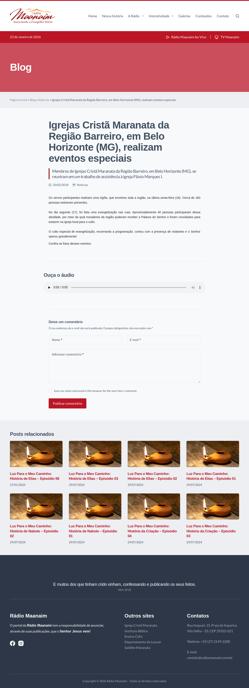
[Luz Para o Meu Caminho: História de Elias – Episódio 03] (95, 454)
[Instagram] (21, 643)
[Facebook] (12, 643)
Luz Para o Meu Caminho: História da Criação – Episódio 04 (154, 531)
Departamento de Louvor (142, 642)
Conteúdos (203, 16)
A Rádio (136, 16)
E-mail (135, 339)
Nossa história (112, 16)
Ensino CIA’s (133, 636)
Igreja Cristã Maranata (140, 625)
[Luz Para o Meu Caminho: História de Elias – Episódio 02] (154, 454)
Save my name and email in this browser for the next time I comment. (95, 390)
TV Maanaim (226, 37)
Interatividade (162, 16)
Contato (223, 16)
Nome (57, 339)
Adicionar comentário (68, 354)
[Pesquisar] (237, 16)
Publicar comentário (67, 403)
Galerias (184, 16)
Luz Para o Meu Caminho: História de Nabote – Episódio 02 (35, 531)
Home (92, 16)
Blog (33, 100)
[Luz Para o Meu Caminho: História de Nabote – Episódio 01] (95, 506)
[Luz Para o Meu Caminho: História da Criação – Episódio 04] (154, 506)
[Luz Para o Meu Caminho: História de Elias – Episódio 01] (212, 454)
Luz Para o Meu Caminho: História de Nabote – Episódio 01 (94, 531)
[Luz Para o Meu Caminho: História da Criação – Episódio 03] (212, 506)
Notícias (43, 100)
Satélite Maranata (137, 648)
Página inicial (18, 100)
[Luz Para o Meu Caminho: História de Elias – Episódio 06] (36, 454)
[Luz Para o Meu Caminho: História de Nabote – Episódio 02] (36, 506)
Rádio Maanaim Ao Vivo (185, 37)
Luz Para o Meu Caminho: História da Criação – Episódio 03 (212, 531)
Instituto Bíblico (136, 631)
